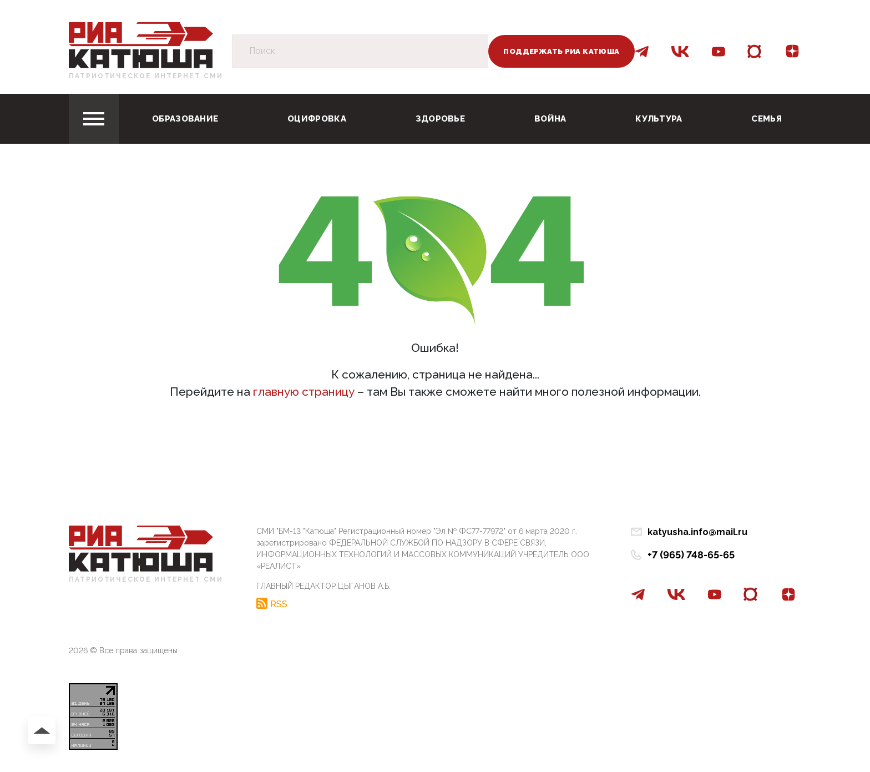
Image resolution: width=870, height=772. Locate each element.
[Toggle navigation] (94, 118)
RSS (278, 604)
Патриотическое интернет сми (146, 76)
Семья (766, 119)
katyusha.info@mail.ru (697, 532)
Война (550, 119)
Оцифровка (316, 119)
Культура (658, 119)
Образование (185, 119)
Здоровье (440, 119)
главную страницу (304, 391)
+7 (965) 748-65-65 (691, 555)
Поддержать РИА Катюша (561, 51)
